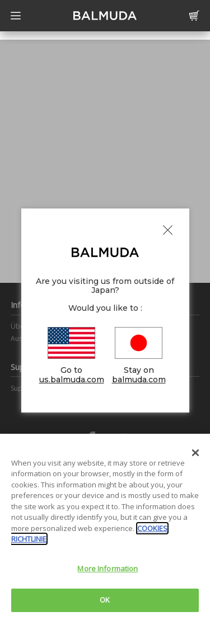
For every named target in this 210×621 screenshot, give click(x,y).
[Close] (195, 453)
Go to (71, 356)
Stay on (139, 356)
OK (105, 600)
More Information (107, 568)
